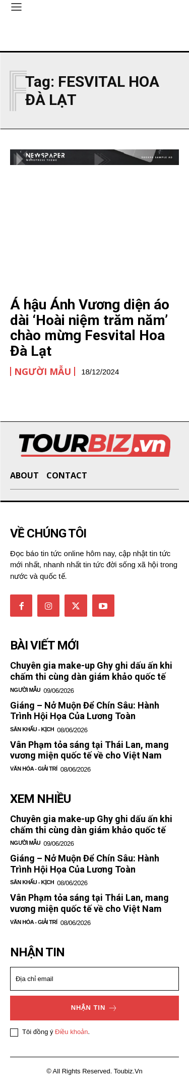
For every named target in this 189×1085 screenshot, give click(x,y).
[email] (94, 979)
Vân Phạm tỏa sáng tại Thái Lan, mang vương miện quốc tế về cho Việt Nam (89, 750)
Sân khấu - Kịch (32, 729)
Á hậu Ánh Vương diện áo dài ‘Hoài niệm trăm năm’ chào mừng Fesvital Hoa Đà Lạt (89, 327)
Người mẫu (42, 371)
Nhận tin (94, 1008)
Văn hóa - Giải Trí (33, 769)
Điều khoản (71, 1032)
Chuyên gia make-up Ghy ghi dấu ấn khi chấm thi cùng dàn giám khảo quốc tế (91, 671)
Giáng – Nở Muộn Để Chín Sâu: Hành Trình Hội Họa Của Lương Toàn (84, 711)
